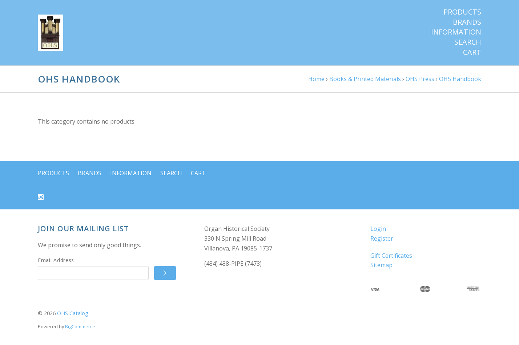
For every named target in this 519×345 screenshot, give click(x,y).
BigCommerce (80, 326)
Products (462, 12)
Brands (467, 22)
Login (378, 229)
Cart (472, 52)
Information (456, 32)
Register (381, 238)
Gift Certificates (391, 256)
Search (467, 42)
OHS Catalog (72, 313)
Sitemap (381, 265)
